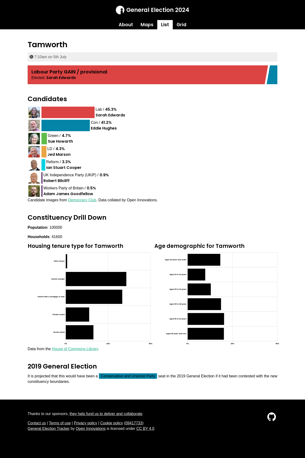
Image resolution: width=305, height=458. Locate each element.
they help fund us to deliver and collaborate (106, 414)
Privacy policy (85, 423)
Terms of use (60, 423)
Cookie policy (111, 423)
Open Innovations (91, 429)
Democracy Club (82, 200)
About (126, 24)
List (165, 24)
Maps (147, 24)
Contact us (37, 423)
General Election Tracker (49, 429)
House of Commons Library (75, 349)
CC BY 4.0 (145, 429)
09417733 (133, 423)
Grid (181, 24)
